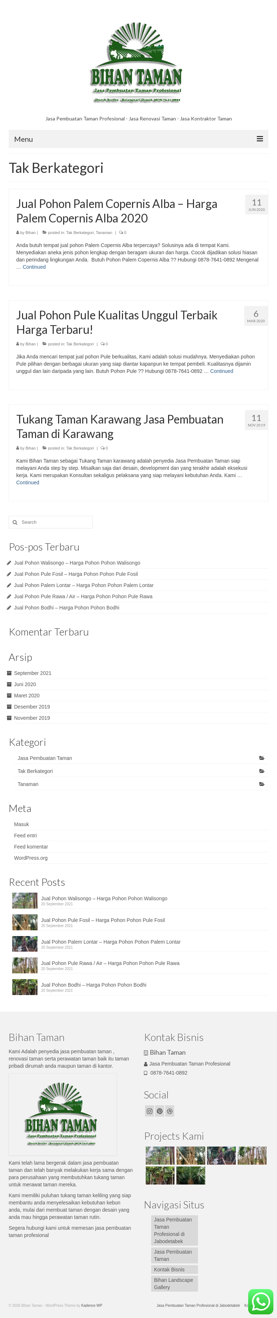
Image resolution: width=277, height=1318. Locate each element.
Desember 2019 (32, 707)
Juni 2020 (25, 684)
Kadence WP (91, 1306)
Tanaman (104, 232)
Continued (34, 267)
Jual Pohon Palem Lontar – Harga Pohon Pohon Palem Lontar (84, 585)
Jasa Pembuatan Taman (45, 758)
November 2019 (32, 718)
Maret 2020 (27, 695)
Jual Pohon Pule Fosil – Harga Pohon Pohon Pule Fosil (76, 574)
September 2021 (33, 673)
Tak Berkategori (79, 232)
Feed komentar (31, 847)
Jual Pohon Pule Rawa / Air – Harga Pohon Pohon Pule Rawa (83, 596)
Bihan (31, 232)
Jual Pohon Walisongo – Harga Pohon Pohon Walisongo (77, 563)
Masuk (21, 824)
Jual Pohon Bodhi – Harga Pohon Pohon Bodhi (66, 608)
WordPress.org (31, 858)
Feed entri (25, 835)
